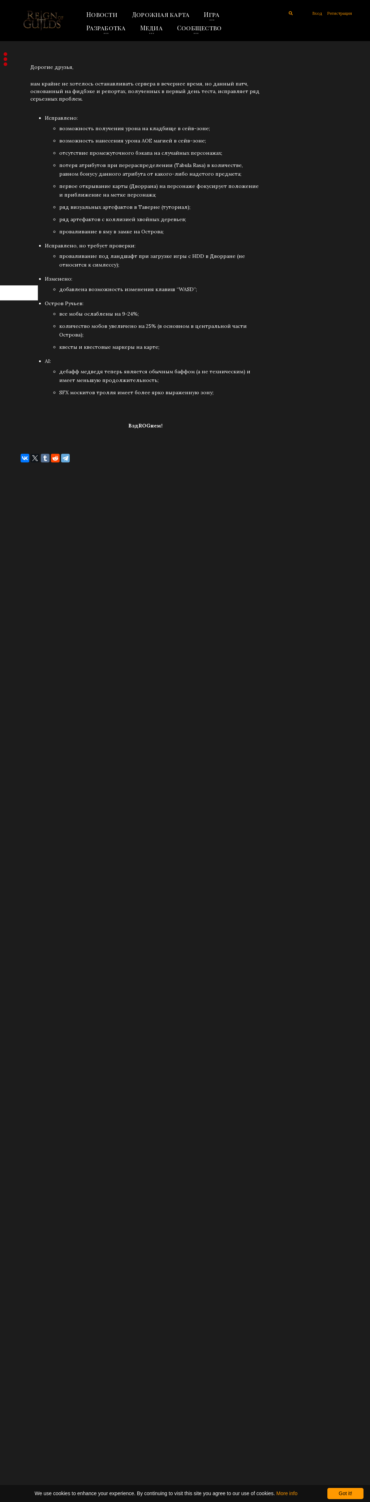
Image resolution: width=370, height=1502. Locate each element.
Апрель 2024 (28, 666)
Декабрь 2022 (29, 828)
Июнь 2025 (26, 459)
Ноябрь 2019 (28, 1080)
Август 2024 (27, 606)
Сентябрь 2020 (32, 1035)
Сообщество (199, 28)
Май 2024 (24, 651)
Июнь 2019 (26, 1139)
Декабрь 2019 (29, 1065)
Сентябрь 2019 (31, 1095)
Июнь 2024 (26, 636)
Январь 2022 (28, 873)
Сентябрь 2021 (31, 932)
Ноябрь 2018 (28, 1242)
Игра (211, 14)
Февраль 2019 (30, 1198)
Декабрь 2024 (30, 547)
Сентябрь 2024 (31, 592)
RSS (21, 262)
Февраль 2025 (30, 518)
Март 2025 (26, 503)
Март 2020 (26, 1050)
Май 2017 (24, 1449)
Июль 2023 (26, 725)
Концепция (28, 145)
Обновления (29, 116)
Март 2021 (25, 991)
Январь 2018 (28, 1376)
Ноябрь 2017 (28, 1405)
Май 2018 (24, 1316)
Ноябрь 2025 (28, 385)
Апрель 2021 (28, 976)
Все (17, 175)
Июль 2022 (26, 858)
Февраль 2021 (30, 1006)
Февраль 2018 (30, 1361)
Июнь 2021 (26, 947)
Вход (317, 13)
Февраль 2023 (30, 799)
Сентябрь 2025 (31, 414)
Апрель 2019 (28, 1168)
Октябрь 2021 (29, 917)
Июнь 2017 (26, 1435)
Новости (101, 14)
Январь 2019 (28, 1213)
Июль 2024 (26, 621)
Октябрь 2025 (30, 399)
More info (286, 1493)
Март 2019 (25, 1183)
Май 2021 (24, 961)
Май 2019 (24, 1154)
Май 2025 (24, 473)
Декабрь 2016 (29, 1464)
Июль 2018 (26, 1302)
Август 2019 (27, 1109)
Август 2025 (27, 429)
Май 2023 (24, 754)
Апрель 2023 (28, 769)
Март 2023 (25, 784)
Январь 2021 (28, 1021)
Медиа (151, 28)
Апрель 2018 (28, 1331)
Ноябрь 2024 (28, 562)
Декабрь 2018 (29, 1228)
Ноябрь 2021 (28, 902)
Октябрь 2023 (30, 695)
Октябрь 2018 (30, 1257)
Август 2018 (27, 1287)
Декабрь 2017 (29, 1390)
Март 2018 (25, 1346)
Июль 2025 (26, 444)
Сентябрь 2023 (31, 710)
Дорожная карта (161, 14)
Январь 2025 (28, 533)
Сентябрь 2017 (31, 1420)
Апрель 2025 (28, 488)
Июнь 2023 (26, 740)
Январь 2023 (28, 814)
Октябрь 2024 (30, 577)
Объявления (29, 101)
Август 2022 (27, 843)
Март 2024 (26, 680)
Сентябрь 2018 (31, 1272)
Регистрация (339, 13)
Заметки (23, 160)
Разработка (106, 28)
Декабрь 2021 (29, 887)
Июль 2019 (26, 1124)
